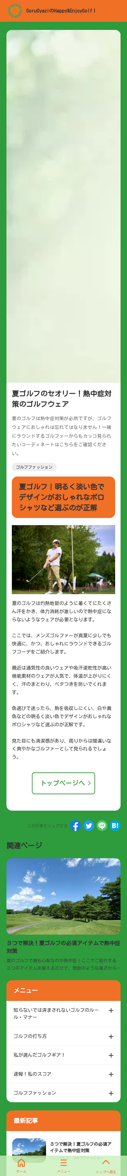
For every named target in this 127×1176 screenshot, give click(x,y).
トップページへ (62, 783)
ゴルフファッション (34, 467)
